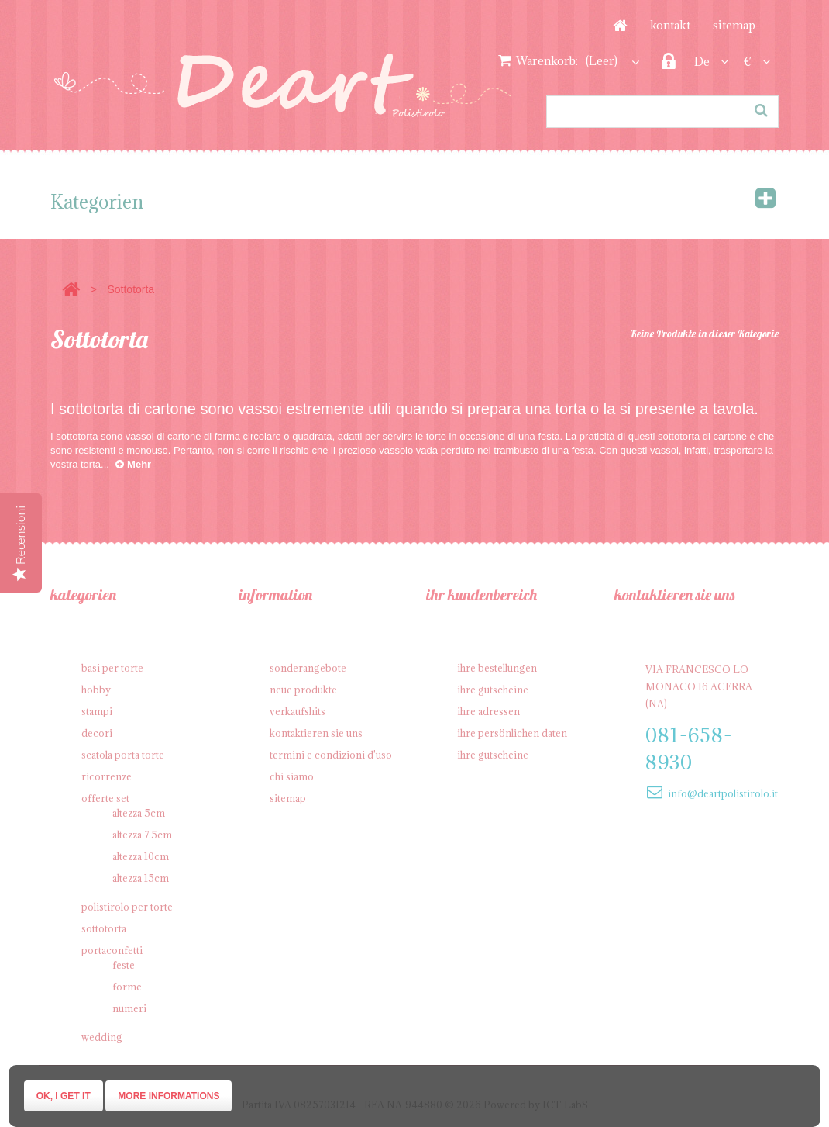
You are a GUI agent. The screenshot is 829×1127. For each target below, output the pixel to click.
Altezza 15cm (140, 878)
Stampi (96, 711)
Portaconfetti (112, 950)
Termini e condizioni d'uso (331, 754)
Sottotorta (103, 928)
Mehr (133, 464)
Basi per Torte (112, 668)
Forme (127, 986)
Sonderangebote (308, 668)
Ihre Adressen (488, 711)
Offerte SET (105, 798)
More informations (168, 1096)
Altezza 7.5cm (142, 834)
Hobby (96, 689)
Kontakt (670, 25)
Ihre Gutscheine (492, 689)
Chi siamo (292, 776)
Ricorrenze (106, 776)
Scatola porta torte (122, 754)
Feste (123, 965)
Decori (96, 733)
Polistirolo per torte (127, 907)
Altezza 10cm (140, 856)
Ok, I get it (63, 1096)
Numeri (129, 1008)
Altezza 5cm (138, 813)
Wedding (101, 1037)
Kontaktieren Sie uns (316, 733)
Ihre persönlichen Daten (512, 733)
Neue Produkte (303, 689)
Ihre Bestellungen (497, 668)
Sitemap (734, 25)
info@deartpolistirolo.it (723, 793)
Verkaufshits (297, 711)
